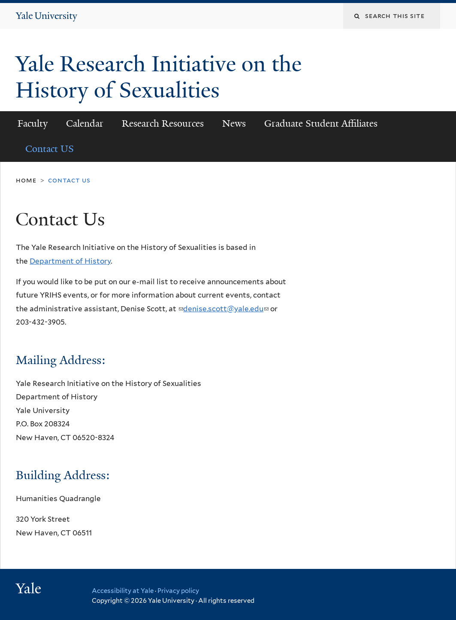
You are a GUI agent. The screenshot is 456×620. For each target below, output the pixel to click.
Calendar (84, 123)
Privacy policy (178, 591)
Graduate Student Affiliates (320, 123)
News (234, 123)
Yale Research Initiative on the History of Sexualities (158, 77)
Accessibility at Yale (123, 591)
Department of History (70, 261)
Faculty (33, 123)
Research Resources (163, 123)
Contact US (49, 149)
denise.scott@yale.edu (226, 308)
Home (26, 180)
